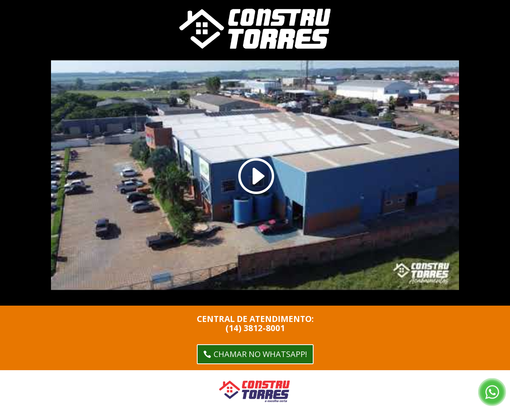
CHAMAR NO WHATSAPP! (260, 354)
